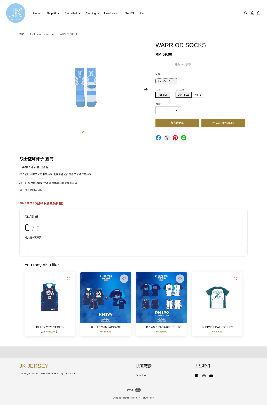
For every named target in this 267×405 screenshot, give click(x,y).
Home (37, 13)
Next (146, 89)
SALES (129, 13)
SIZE (157, 89)
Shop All (53, 13)
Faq (142, 13)
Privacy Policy (134, 397)
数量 (158, 103)
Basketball (73, 13)
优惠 (158, 73)
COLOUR (180, 89)
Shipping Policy (120, 397)
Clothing (92, 13)
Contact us (141, 375)
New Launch (111, 13)
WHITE (197, 94)
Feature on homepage (42, 34)
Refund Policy (148, 397)
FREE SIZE (163, 94)
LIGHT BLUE (183, 94)
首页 (22, 34)
